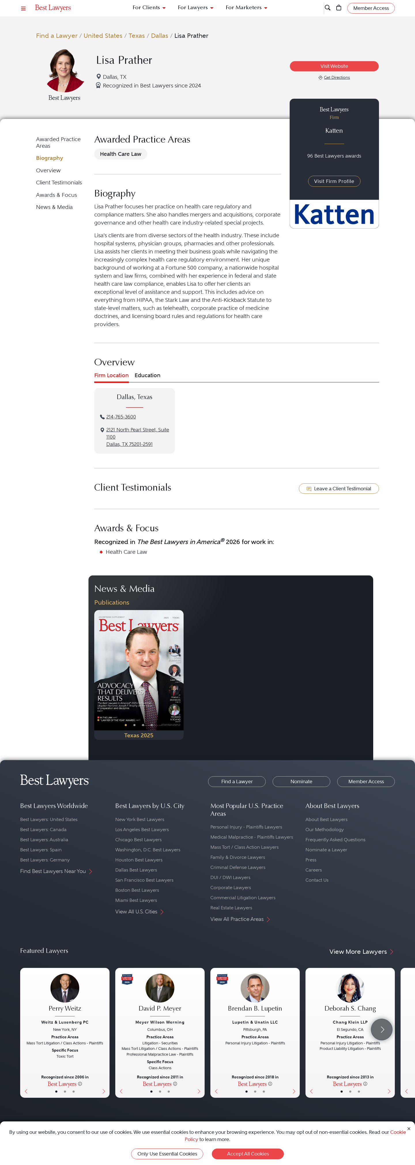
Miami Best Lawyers (136, 900)
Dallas (159, 35)
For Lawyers (193, 8)
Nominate (301, 781)
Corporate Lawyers (230, 887)
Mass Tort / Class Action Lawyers (244, 847)
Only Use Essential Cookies (167, 1154)
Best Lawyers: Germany (45, 860)
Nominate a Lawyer (326, 849)
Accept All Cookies (248, 1154)
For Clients (146, 8)
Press (310, 860)
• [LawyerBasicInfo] (56, 1091)
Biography (49, 158)
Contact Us (317, 880)
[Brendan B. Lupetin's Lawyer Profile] (255, 996)
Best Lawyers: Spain (41, 849)
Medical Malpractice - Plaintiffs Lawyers (251, 837)
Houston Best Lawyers (139, 860)
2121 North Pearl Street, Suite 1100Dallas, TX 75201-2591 (137, 437)
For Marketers (244, 8)
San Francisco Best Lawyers (144, 880)
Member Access (366, 781)
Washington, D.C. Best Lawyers (147, 849)
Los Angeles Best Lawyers (142, 829)
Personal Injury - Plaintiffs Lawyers (246, 827)
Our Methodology (324, 829)
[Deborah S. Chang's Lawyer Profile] (350, 996)
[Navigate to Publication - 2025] (139, 675)
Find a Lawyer (57, 35)
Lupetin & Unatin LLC (255, 1022)
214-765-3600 (121, 417)
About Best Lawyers (326, 819)
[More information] (80, 1083)
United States (103, 35)
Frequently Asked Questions (335, 839)
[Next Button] (179, 675)
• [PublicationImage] (125, 724)
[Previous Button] (98, 675)
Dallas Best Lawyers (136, 870)
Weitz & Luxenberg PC (65, 1022)
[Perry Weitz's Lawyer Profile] (65, 996)
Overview (48, 170)
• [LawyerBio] (65, 1091)
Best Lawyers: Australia (44, 839)
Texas (137, 35)
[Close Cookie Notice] (409, 1128)
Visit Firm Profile (334, 181)
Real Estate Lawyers (231, 907)
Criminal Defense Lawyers (237, 867)
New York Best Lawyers (139, 819)
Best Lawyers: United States (49, 819)
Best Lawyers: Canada (43, 829)
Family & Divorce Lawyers (237, 857)
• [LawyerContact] (73, 1091)
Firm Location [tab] (111, 375)
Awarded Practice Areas (58, 142)
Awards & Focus (56, 195)
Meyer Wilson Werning (159, 1022)
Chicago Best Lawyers (138, 839)
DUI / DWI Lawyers (230, 877)
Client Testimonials (59, 182)
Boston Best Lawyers (137, 890)
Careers (313, 870)
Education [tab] (148, 375)
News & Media (54, 207)
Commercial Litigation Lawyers (243, 897)
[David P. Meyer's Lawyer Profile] (160, 996)
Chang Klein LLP (350, 1022)
